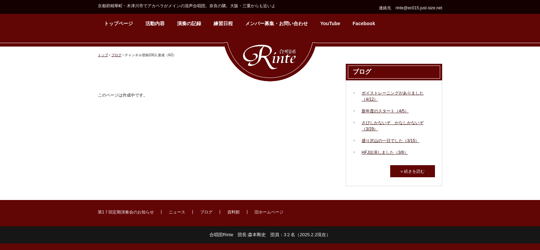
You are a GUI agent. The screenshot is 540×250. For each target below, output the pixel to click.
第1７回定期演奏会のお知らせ (126, 212)
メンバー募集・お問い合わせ (276, 23)
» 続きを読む (413, 171)
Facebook (364, 23)
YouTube (330, 23)
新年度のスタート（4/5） (385, 111)
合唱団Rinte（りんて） (270, 58)
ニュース (177, 212)
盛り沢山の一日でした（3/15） (390, 140)
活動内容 (155, 23)
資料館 (233, 212)
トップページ (118, 23)
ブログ (362, 71)
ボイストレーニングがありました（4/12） (393, 96)
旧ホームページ (269, 212)
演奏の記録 (189, 23)
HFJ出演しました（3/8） (385, 152)
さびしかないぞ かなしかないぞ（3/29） (393, 125)
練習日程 (223, 23)
